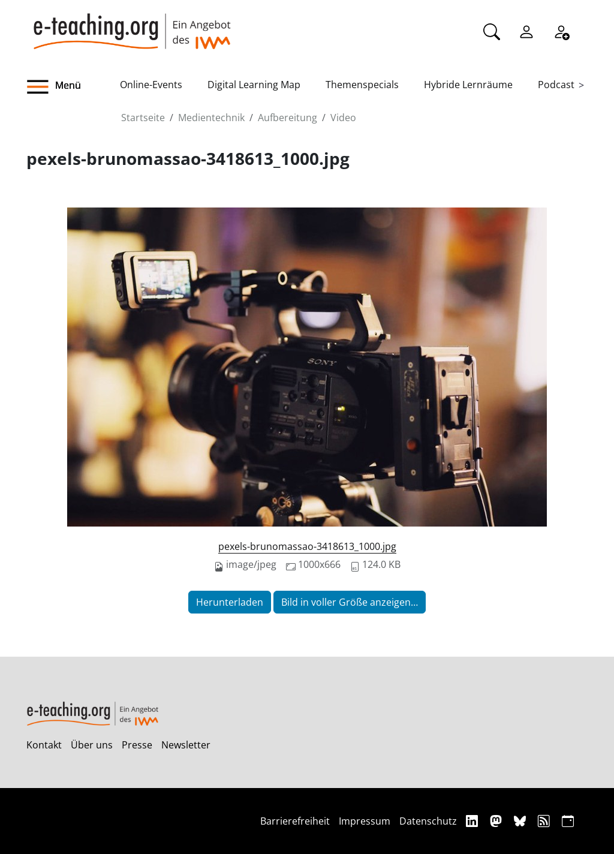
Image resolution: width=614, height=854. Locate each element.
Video (343, 117)
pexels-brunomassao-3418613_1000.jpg (307, 546)
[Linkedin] (473, 821)
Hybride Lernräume (468, 84)
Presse (137, 744)
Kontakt (44, 744)
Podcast (556, 84)
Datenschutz (428, 821)
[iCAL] (568, 821)
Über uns (92, 744)
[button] (73, 87)
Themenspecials (362, 84)
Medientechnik (211, 117)
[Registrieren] (561, 30)
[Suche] (491, 30)
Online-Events (151, 84)
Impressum (364, 821)
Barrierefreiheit (295, 821)
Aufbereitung (287, 117)
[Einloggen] (526, 30)
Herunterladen (229, 602)
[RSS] (545, 821)
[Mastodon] (497, 821)
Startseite (143, 117)
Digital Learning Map (253, 84)
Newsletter (185, 744)
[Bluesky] (521, 821)
